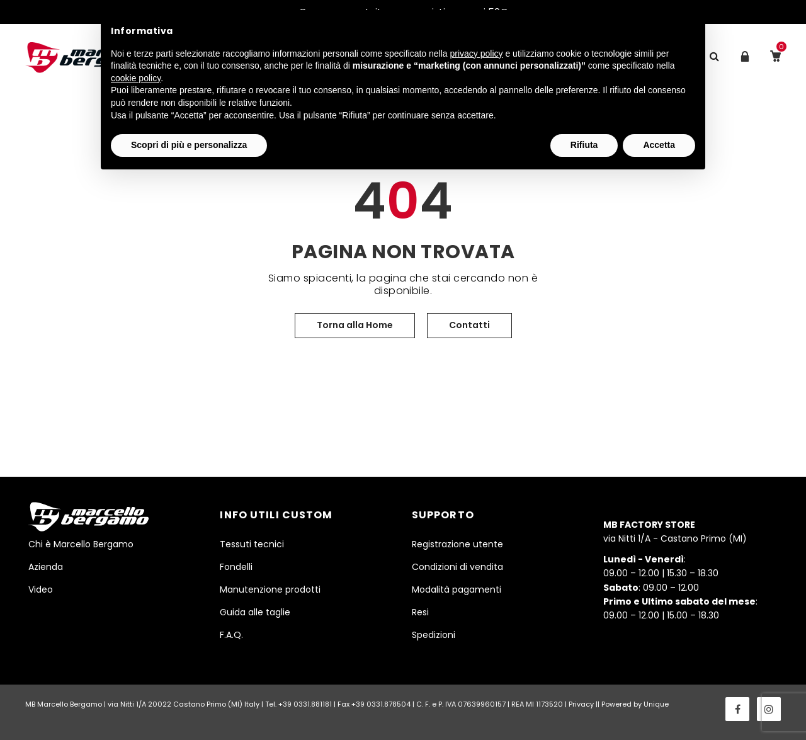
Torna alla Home (355, 325)
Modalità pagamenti (456, 589)
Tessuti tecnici (252, 544)
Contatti (469, 325)
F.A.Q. (231, 635)
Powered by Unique (635, 704)
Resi (420, 612)
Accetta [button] (659, 145)
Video (40, 589)
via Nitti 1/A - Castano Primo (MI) (675, 531)
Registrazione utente (457, 544)
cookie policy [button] (136, 78)
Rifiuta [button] (584, 145)
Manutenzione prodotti (270, 589)
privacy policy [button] (476, 53)
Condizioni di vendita (457, 567)
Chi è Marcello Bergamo (80, 544)
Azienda (45, 567)
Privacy (581, 704)
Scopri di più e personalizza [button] (189, 145)
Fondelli (236, 567)
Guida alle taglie (255, 612)
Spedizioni (433, 635)
